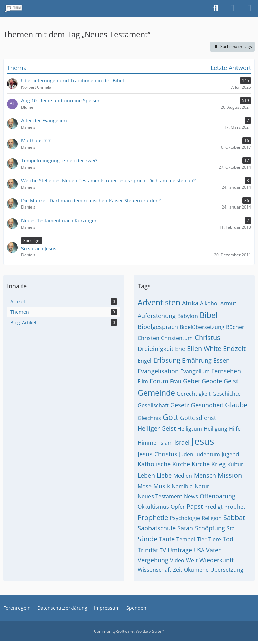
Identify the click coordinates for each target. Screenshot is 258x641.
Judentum (207, 454)
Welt (192, 560)
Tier (202, 539)
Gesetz (179, 405)
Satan (185, 528)
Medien (182, 475)
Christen (148, 338)
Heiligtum (189, 428)
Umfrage (180, 550)
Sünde (147, 538)
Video (177, 560)
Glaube (236, 404)
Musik (161, 486)
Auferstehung (157, 316)
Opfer (178, 507)
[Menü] (249, 8)
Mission (230, 475)
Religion (212, 518)
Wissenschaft (154, 569)
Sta (231, 528)
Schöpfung (210, 528)
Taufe (167, 539)
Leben (146, 475)
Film (143, 381)
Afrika (190, 303)
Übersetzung (226, 569)
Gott (170, 417)
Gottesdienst (198, 418)
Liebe (164, 475)
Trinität (148, 550)
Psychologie (185, 518)
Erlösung (166, 360)
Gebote (212, 381)
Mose (145, 486)
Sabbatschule (157, 528)
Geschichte (226, 394)
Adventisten (159, 302)
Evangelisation (158, 371)
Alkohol (209, 303)
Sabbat (234, 517)
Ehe (180, 349)
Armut (228, 303)
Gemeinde (156, 392)
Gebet (191, 381)
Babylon (187, 316)
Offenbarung (217, 496)
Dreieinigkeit (155, 349)
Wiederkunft (216, 560)
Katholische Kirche (164, 464)
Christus (207, 337)
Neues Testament (160, 496)
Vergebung (153, 560)
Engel (145, 360)
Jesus (202, 441)
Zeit (177, 569)
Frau (175, 381)
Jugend (230, 454)
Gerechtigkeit (194, 394)
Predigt (213, 507)
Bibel (209, 315)
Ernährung (197, 360)
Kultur (235, 464)
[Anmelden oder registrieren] (232, 8)
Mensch (205, 475)
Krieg (218, 464)
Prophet (234, 507)
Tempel (185, 539)
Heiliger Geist (157, 428)
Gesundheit (207, 405)
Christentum (177, 338)
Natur (202, 486)
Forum (159, 381)
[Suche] (215, 8)
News (191, 496)
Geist (231, 381)
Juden (186, 454)
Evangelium (195, 371)
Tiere (214, 539)
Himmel (148, 442)
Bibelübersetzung (202, 327)
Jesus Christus (157, 454)
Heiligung (215, 428)
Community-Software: (129, 631)
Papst (195, 506)
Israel (182, 442)
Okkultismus (153, 507)
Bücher (235, 327)
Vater (213, 550)
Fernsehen (226, 371)
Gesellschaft (153, 405)
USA (199, 550)
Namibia (182, 486)
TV (163, 550)
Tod (228, 539)
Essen (221, 360)
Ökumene (196, 569)
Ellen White (204, 348)
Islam (166, 442)
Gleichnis (149, 418)
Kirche (201, 464)
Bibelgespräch (158, 327)
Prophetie (153, 517)
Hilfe (235, 428)
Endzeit (234, 348)
